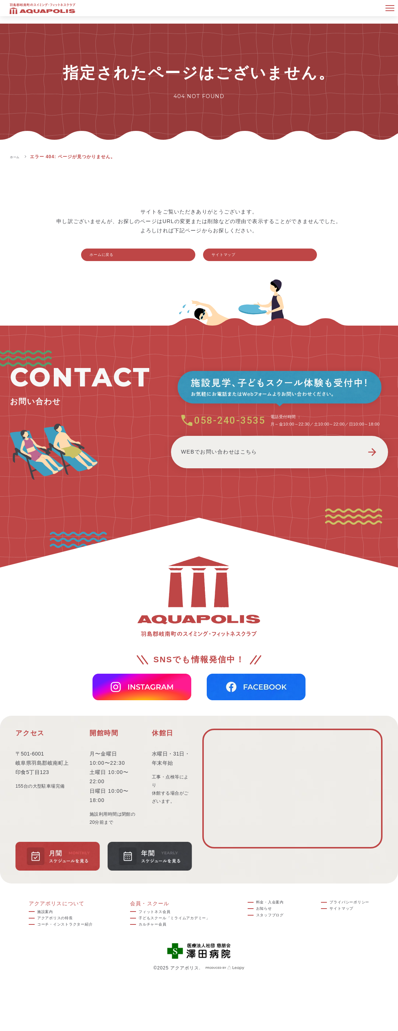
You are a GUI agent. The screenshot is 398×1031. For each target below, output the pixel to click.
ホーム (17, 156)
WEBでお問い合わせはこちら (279, 478)
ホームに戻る (111, 257)
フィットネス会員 (154, 923)
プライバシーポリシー (351, 914)
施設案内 (38, 923)
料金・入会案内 (277, 914)
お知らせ (269, 923)
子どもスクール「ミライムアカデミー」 (182, 932)
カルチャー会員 (151, 942)
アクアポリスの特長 (52, 932)
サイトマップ (232, 257)
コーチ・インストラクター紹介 (66, 942)
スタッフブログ (277, 932)
